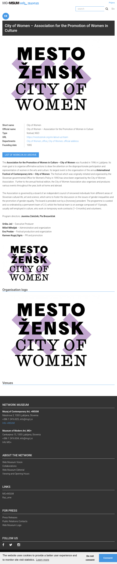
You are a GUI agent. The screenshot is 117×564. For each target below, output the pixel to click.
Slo (113, 9)
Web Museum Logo (11, 525)
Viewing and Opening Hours (15, 473)
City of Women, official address (63, 141)
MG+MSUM (8, 493)
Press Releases (9, 517)
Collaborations (9, 466)
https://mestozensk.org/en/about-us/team (47, 137)
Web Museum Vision (12, 462)
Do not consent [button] (90, 558)
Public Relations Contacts (14, 521)
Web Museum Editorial (13, 470)
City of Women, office (37, 141)
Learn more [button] (42, 559)
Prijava (112, 3)
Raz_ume (6, 497)
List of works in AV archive (21, 155)
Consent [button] (108, 558)
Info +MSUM (8, 423)
